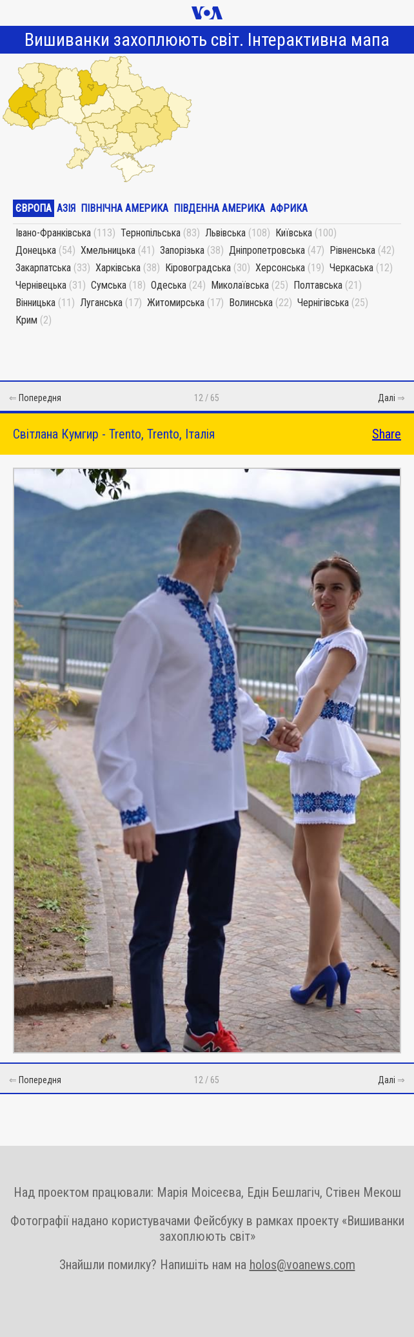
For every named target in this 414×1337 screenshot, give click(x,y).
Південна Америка (219, 208)
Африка (289, 208)
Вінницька (35, 302)
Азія (66, 208)
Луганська (101, 302)
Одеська (168, 285)
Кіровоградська (198, 268)
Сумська (108, 285)
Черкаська (351, 268)
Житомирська (175, 302)
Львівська (225, 233)
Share (386, 434)
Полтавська (317, 285)
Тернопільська (151, 233)
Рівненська (352, 250)
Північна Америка (124, 208)
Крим (26, 320)
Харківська (118, 268)
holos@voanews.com (302, 1264)
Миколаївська (240, 285)
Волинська (251, 302)
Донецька (35, 250)
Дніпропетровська (267, 250)
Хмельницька (108, 250)
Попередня (40, 398)
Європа (33, 208)
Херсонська (280, 268)
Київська (293, 233)
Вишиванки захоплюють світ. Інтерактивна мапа (207, 39)
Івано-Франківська (53, 233)
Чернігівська (323, 302)
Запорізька (182, 250)
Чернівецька (40, 285)
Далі (386, 398)
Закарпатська (43, 268)
